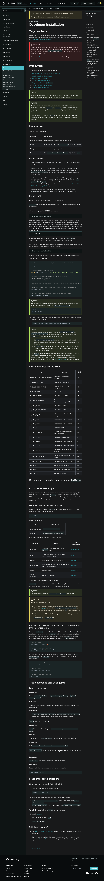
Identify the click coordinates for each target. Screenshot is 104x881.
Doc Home (33, 3)
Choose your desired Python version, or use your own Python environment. (93, 50)
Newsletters (10, 871)
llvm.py (73, 560)
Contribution (7, 68)
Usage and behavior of (42, 83)
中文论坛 (26, 871)
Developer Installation (9, 73)
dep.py (73, 555)
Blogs (8, 868)
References (6, 92)
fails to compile (93, 60)
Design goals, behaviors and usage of (92, 38)
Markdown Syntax (8, 84)
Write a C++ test (7, 79)
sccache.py (74, 570)
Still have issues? (90, 78)
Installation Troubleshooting (43, 831)
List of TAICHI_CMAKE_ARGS (41, 80)
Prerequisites (89, 27)
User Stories (10, 873)
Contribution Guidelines (10, 70)
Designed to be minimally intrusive (92, 44)
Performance (7, 48)
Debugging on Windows (10, 89)
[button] (99, 3)
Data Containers (8, 31)
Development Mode (60, 359)
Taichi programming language (41, 39)
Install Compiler (91, 29)
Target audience (90, 22)
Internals (5, 96)
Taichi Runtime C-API (9, 60)
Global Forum (28, 868)
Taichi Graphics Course (13, 876)
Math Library (7, 64)
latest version (60, 17)
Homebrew (39, 814)
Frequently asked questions (40, 87)
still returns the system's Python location (92, 63)
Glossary (5, 104)
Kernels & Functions (9, 23)
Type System (6, 27)
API (41, 3)
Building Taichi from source (40, 78)
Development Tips (8, 82)
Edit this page (34, 848)
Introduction (89, 24)
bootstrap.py (75, 549)
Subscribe (94, 868)
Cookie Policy (47, 868)
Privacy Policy (47, 871)
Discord (26, 873)
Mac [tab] (37, 131)
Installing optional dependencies (42, 76)
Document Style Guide (9, 86)
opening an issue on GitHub (41, 839)
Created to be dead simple (92, 41)
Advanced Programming (10, 40)
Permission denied (92, 58)
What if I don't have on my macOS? (93, 74)
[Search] (13, 10)
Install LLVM (90, 30)
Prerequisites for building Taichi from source (46, 73)
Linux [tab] (32, 131)
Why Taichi (6, 15)
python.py (74, 565)
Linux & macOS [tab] (35, 258)
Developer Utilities (8, 75)
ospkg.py (44, 608)
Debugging (6, 52)
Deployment (6, 56)
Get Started (6, 19)
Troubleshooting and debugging (42, 85)
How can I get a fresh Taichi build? (93, 71)
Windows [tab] (43, 131)
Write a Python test (8, 77)
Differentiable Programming (7, 35)
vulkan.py (74, 575)
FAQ (4, 100)
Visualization (7, 44)
